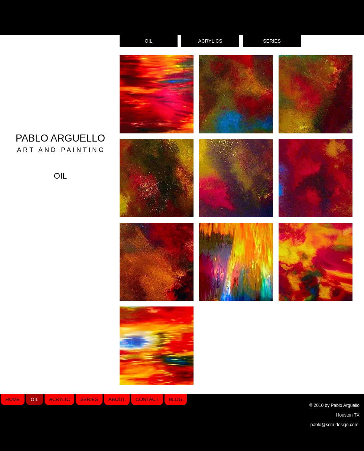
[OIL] (149, 41)
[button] (157, 94)
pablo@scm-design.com (334, 424)
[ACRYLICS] (210, 41)
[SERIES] (272, 41)
